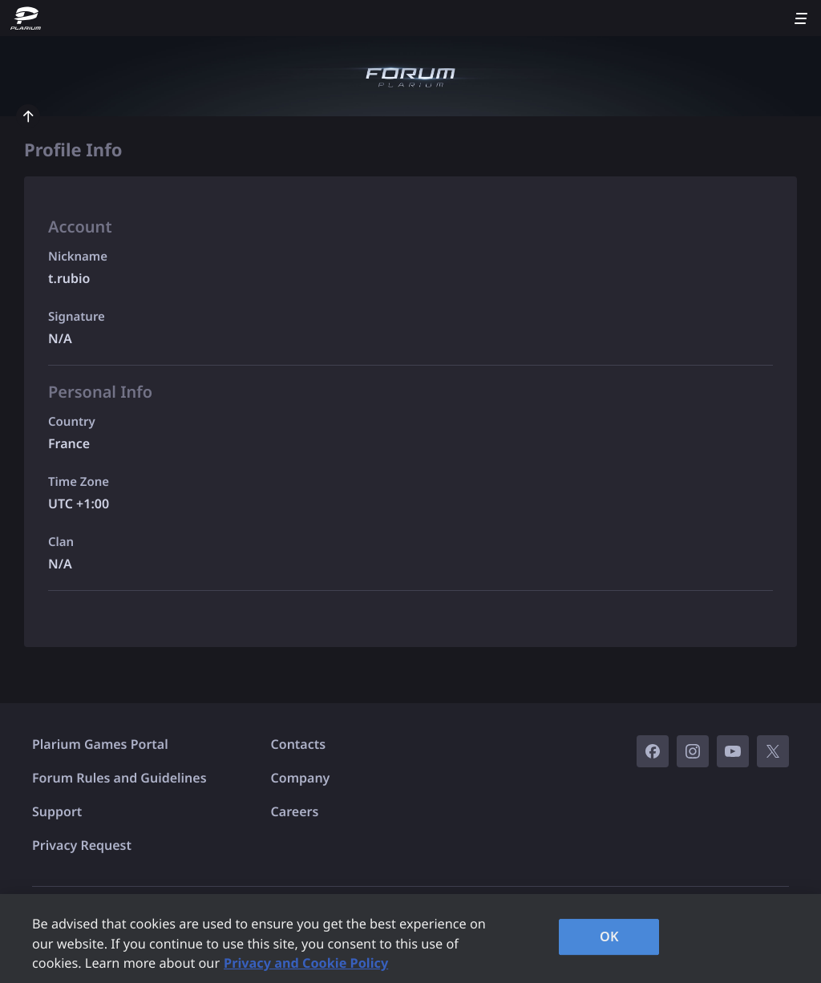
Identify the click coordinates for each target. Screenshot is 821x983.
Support (57, 811)
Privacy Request (81, 845)
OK (609, 936)
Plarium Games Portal (100, 744)
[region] (410, 938)
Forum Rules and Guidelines (119, 778)
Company (300, 778)
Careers (295, 811)
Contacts (298, 744)
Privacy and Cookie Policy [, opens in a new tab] (306, 963)
